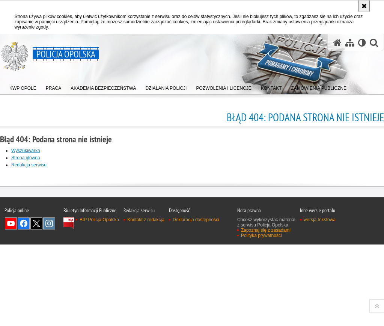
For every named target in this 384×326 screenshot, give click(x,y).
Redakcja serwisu (29, 165)
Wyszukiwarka (25, 150)
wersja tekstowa (320, 320)
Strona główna (25, 157)
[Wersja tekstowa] (362, 42)
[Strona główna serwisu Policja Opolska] (337, 42)
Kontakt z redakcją (145, 320)
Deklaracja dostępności (196, 320)
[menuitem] (23, 86)
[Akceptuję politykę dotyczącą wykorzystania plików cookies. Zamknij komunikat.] (364, 6)
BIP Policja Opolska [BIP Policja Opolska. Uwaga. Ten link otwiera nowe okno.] (99, 320)
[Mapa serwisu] (349, 42)
